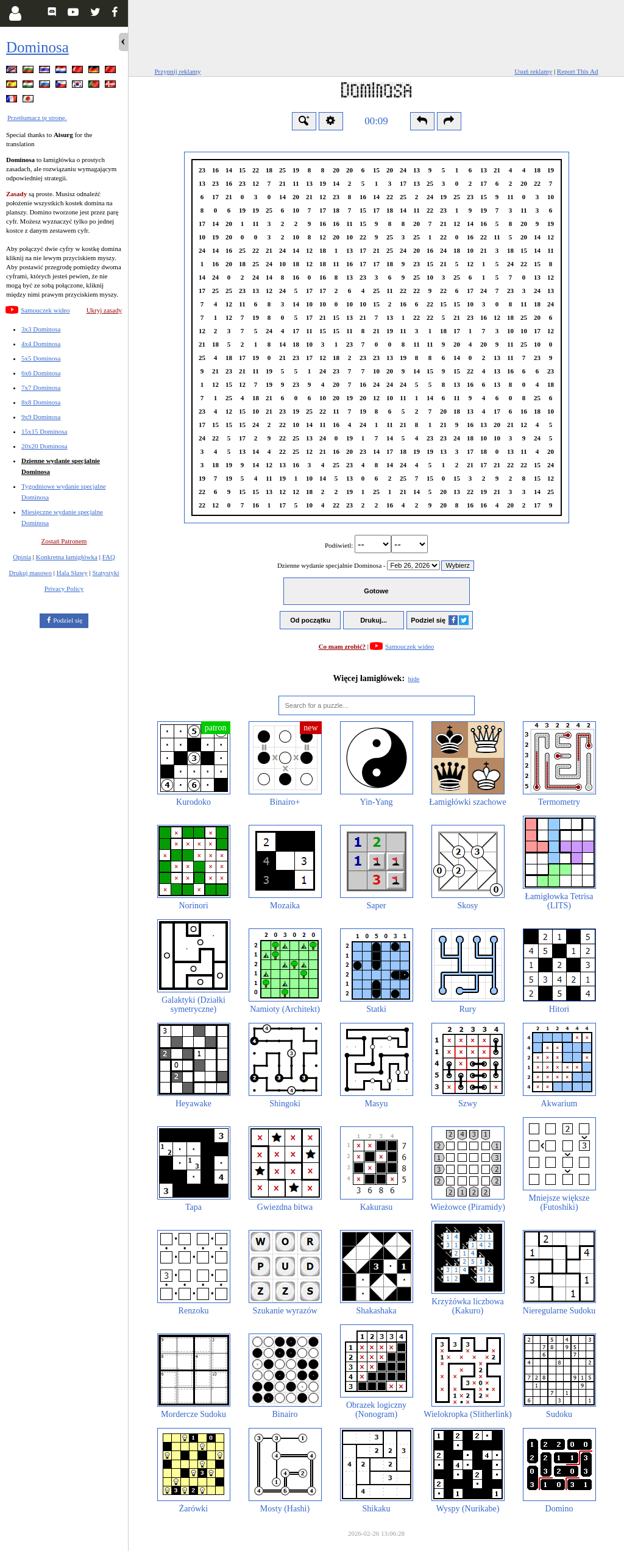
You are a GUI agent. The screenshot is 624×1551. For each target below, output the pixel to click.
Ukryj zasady (104, 310)
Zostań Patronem (64, 541)
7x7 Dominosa (40, 387)
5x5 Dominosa (40, 358)
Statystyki (105, 572)
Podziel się (67, 620)
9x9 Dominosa (40, 416)
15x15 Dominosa (44, 431)
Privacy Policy (63, 588)
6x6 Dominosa (40, 372)
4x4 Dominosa (40, 343)
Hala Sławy (72, 572)
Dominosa (37, 47)
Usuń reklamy (533, 71)
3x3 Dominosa (40, 329)
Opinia (22, 556)
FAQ (108, 556)
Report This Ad (577, 71)
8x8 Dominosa (40, 402)
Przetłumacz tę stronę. (36, 117)
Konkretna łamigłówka (67, 556)
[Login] (15, 13)
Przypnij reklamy (178, 71)
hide (414, 678)
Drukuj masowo (30, 572)
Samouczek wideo (45, 310)
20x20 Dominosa (44, 446)
